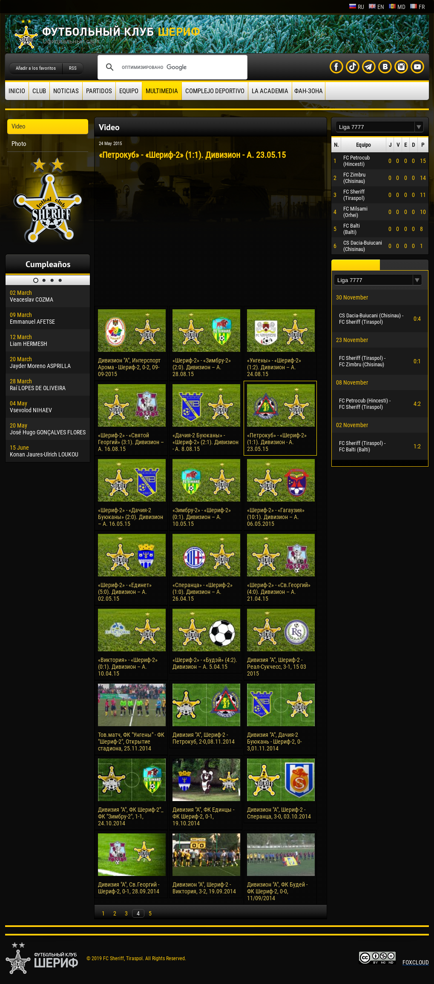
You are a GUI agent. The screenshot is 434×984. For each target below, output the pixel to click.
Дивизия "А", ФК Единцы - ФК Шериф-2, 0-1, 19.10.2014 (203, 816)
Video (18, 126)
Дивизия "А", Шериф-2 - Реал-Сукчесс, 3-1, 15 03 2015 (276, 666)
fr (417, 6)
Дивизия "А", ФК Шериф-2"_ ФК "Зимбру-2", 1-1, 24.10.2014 (131, 816)
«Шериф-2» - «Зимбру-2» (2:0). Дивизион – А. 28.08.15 (201, 367)
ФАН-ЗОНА (308, 91)
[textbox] (375, 127)
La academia (270, 91)
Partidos (99, 91)
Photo (18, 144)
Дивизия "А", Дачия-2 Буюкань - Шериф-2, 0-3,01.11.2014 (274, 741)
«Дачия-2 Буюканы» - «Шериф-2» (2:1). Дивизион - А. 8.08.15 (205, 442)
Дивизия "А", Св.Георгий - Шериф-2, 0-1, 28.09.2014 (128, 888)
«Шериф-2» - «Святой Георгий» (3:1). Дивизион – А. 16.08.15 (131, 442)
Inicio (17, 91)
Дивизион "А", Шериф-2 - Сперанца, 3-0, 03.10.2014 (279, 813)
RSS (73, 68)
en (376, 6)
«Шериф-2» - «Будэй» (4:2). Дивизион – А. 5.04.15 (204, 663)
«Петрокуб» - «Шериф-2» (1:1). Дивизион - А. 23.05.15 (277, 442)
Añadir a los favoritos (36, 68)
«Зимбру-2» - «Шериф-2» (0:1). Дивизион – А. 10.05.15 (201, 517)
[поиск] (171, 67)
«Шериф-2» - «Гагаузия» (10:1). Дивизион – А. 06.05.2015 (276, 517)
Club (39, 91)
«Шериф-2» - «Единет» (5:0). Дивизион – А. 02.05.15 (125, 592)
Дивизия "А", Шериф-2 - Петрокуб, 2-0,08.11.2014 (203, 738)
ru (356, 6)
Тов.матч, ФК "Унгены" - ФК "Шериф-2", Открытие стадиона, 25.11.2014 (131, 741)
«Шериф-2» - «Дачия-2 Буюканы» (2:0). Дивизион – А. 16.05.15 (130, 517)
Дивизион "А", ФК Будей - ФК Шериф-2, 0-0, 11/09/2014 (277, 891)
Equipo (128, 91)
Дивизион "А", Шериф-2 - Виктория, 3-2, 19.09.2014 (204, 888)
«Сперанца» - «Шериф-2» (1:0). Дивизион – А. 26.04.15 (202, 592)
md (396, 6)
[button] (419, 127)
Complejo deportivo (214, 91)
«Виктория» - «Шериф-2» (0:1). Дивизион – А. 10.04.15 (128, 666)
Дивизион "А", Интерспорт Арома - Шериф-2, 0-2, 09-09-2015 (129, 367)
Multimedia (162, 91)
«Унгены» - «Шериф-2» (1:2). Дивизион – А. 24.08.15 (274, 367)
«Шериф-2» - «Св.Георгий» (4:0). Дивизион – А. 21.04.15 (278, 592)
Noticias (66, 91)
